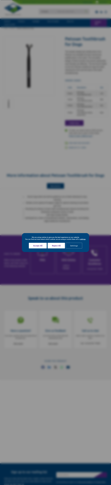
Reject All (56, 245)
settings (83, 239)
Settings (74, 245)
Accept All (37, 245)
